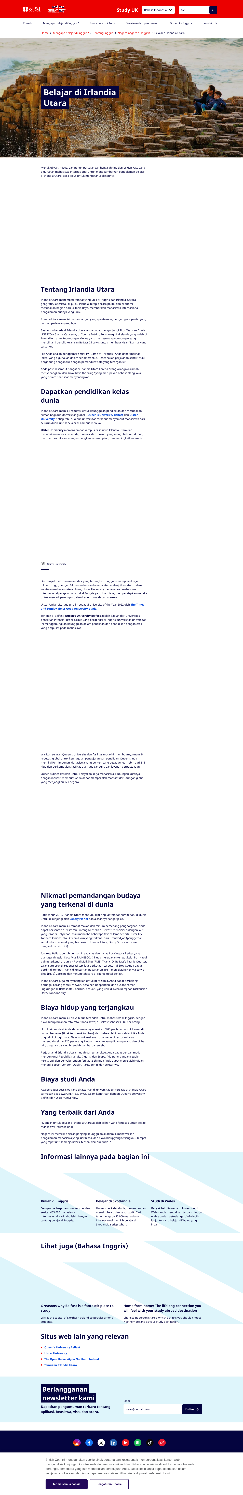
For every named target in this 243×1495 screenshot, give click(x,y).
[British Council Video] (121, 231)
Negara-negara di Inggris (135, 33)
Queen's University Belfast (105, 415)
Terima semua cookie (66, 1484)
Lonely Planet (79, 919)
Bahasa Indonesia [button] (155, 10)
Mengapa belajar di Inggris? (72, 33)
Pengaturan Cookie (109, 1484)
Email (127, 1401)
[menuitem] (27, 23)
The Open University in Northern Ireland (71, 1359)
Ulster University (55, 1353)
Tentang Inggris (104, 33)
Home (46, 33)
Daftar (189, 1409)
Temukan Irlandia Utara (60, 1365)
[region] (121, 1473)
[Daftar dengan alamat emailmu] (153, 1409)
